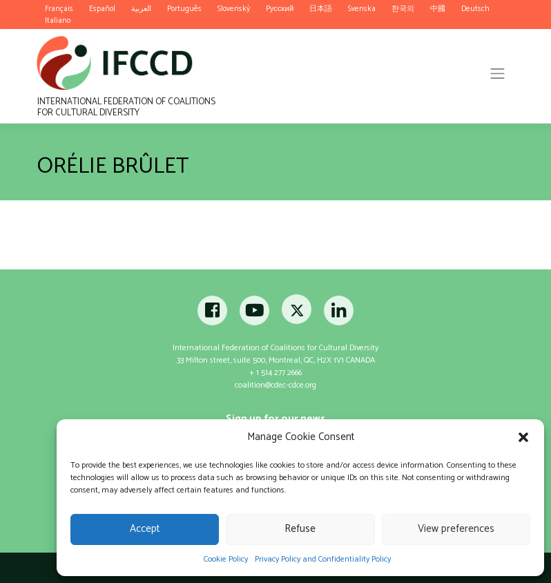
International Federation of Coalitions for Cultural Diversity (126, 106)
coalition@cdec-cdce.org (275, 385)
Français (59, 8)
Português (184, 8)
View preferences (456, 528)
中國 (437, 8)
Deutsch (475, 8)
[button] (523, 437)
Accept (145, 528)
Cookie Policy (226, 559)
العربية (141, 8)
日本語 (320, 8)
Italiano (57, 20)
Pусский (280, 8)
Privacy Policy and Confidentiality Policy (323, 559)
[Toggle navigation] (498, 73)
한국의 (403, 8)
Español (102, 8)
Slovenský (234, 8)
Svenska (362, 8)
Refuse (300, 528)
